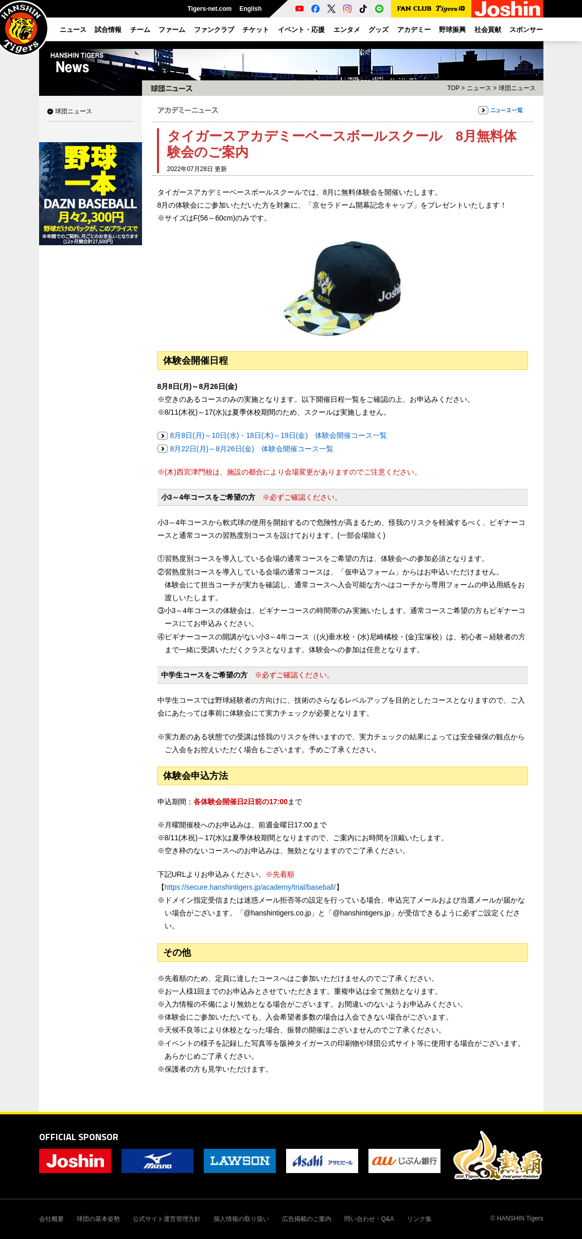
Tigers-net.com (209, 8)
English (250, 8)
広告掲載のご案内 (306, 1219)
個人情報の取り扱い (241, 1219)
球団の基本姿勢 (98, 1219)
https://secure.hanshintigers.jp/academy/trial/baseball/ (250, 887)
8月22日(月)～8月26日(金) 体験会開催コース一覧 (251, 449)
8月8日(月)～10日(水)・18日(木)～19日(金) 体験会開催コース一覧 (278, 435)
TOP (453, 88)
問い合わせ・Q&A (369, 1219)
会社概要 (51, 1219)
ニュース (479, 88)
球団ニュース (73, 111)
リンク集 (419, 1219)
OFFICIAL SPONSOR (78, 1137)
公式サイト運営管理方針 (167, 1219)
